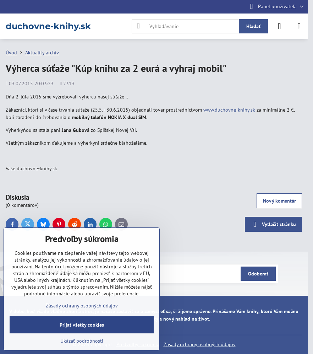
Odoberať (258, 273)
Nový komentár (279, 201)
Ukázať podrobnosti (81, 341)
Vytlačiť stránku (273, 224)
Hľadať (253, 26)
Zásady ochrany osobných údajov (200, 344)
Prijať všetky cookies (82, 325)
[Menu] (299, 26)
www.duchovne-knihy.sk (229, 110)
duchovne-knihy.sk (48, 26)
